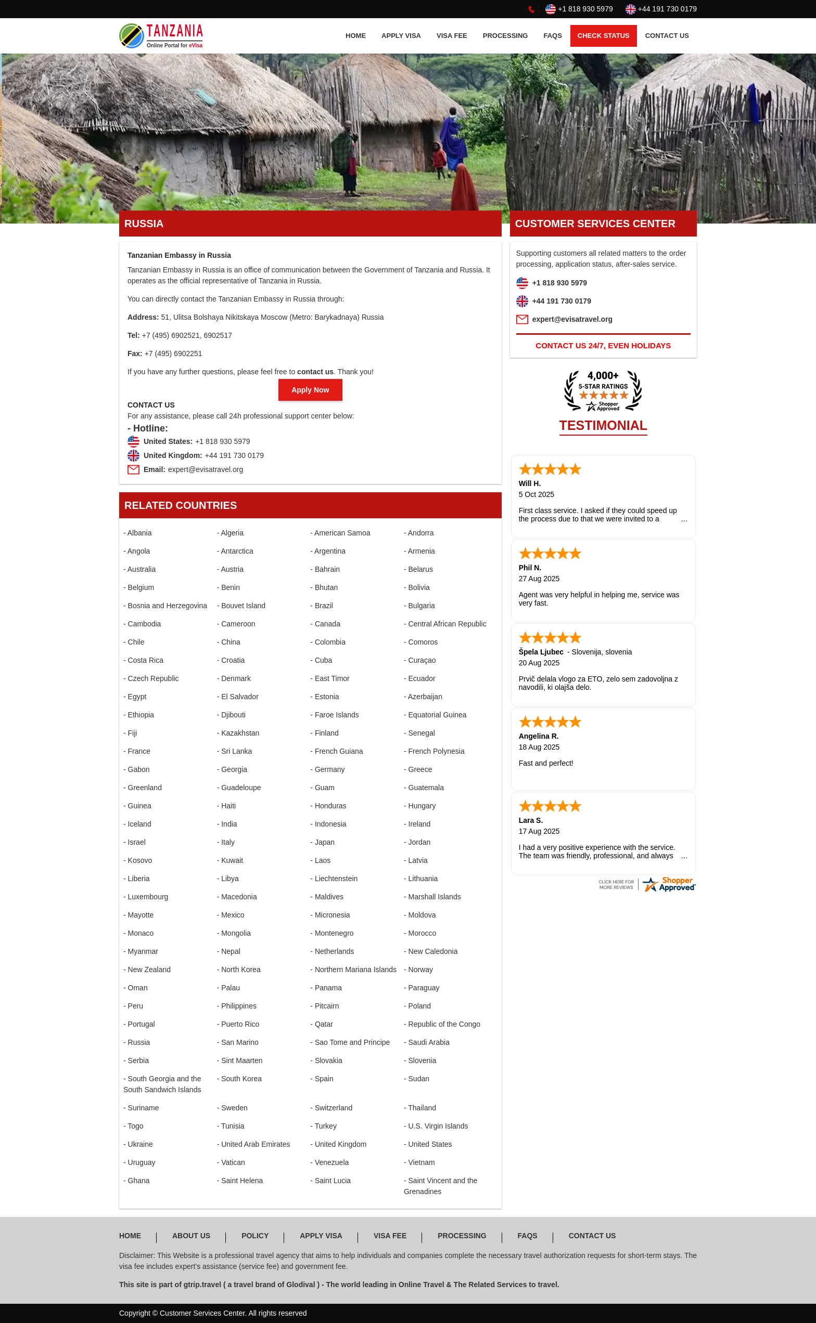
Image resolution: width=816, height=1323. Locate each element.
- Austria (230, 569)
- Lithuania (421, 878)
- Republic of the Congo (442, 1024)
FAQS (552, 36)
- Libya (228, 878)
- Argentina (328, 551)
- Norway (418, 969)
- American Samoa (340, 533)
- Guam (322, 787)
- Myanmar (140, 951)
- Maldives (326, 897)
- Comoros (421, 642)
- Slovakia (326, 1060)
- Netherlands (332, 951)
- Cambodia (142, 624)
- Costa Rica (143, 660)
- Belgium (138, 587)
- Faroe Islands (334, 715)
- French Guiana (336, 751)
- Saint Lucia (330, 1180)
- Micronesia (330, 915)
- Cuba (321, 660)
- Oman (135, 988)
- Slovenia (420, 1060)
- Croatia (231, 660)
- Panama (326, 988)
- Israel (134, 842)
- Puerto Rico (238, 1024)
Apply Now (310, 390)
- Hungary (420, 806)
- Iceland (137, 824)
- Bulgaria (419, 605)
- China (228, 642)
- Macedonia (237, 897)
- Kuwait (230, 860)
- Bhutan (324, 587)
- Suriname (141, 1108)
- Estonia (324, 696)
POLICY (255, 1236)
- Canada (325, 624)
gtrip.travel (202, 1284)
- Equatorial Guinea (435, 715)
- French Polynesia (434, 751)
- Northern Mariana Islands (353, 969)
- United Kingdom (338, 1144)
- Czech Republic (151, 678)
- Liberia (136, 878)
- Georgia (232, 769)
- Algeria (230, 533)
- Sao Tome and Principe (350, 1042)
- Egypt (134, 696)
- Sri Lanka (234, 751)
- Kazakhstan (238, 733)
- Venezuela (329, 1162)
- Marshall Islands (432, 897)
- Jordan (417, 842)
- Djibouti (231, 715)
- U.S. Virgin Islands (436, 1126)
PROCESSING (505, 36)
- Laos (320, 860)
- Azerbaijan (423, 696)
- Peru (133, 1006)
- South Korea (239, 1079)
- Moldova (420, 915)
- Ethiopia (138, 715)
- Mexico (231, 915)
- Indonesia (328, 824)
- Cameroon (236, 624)
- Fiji (130, 733)
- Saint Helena (240, 1180)
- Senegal (419, 733)
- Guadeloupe (239, 787)
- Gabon (136, 769)
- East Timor (329, 678)
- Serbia (136, 1060)
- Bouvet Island (241, 605)
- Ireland (417, 824)
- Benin (228, 587)
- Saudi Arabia (427, 1042)
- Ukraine (138, 1144)
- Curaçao (420, 660)
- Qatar (321, 1024)
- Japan (322, 842)
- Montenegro (331, 933)
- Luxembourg (145, 897)
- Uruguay (139, 1162)
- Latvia (416, 860)
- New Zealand (147, 969)
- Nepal (228, 951)
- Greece (418, 769)
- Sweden (232, 1108)
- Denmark (234, 678)
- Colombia (328, 642)
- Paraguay (421, 988)
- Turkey (323, 1126)
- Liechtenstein (334, 878)
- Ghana (136, 1180)
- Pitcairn (324, 1006)
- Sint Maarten (240, 1060)
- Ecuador (420, 678)
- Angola (136, 551)
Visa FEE (452, 36)
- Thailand (420, 1108)
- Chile (133, 642)
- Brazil (321, 605)
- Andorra (419, 533)
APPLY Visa (401, 36)
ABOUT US (191, 1236)
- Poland (417, 1006)
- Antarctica (235, 551)
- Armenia (419, 551)
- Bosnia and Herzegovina (165, 605)
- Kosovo (137, 860)
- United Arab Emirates (253, 1144)
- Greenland (142, 787)
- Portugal (139, 1024)
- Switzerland (331, 1108)
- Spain (321, 1079)
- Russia (136, 1042)
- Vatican (231, 1162)
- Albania (137, 533)
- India (227, 824)
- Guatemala (424, 787)
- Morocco (420, 933)
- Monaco (138, 933)
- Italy (226, 842)
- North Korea (239, 969)
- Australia (139, 569)
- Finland (324, 733)
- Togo (133, 1126)
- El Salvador (238, 696)
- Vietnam (419, 1162)
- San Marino (238, 1042)
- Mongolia (234, 933)
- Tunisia (231, 1126)
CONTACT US (667, 36)
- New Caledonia (431, 951)
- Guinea (137, 806)
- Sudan (416, 1079)
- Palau (228, 988)
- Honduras (328, 806)
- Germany (327, 769)
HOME (356, 36)
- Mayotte (138, 915)
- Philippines (237, 1006)
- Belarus (418, 569)
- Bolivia (417, 587)
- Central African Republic (445, 624)
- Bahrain (325, 569)
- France (136, 751)
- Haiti (226, 806)
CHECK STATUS (604, 36)
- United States (428, 1144)
